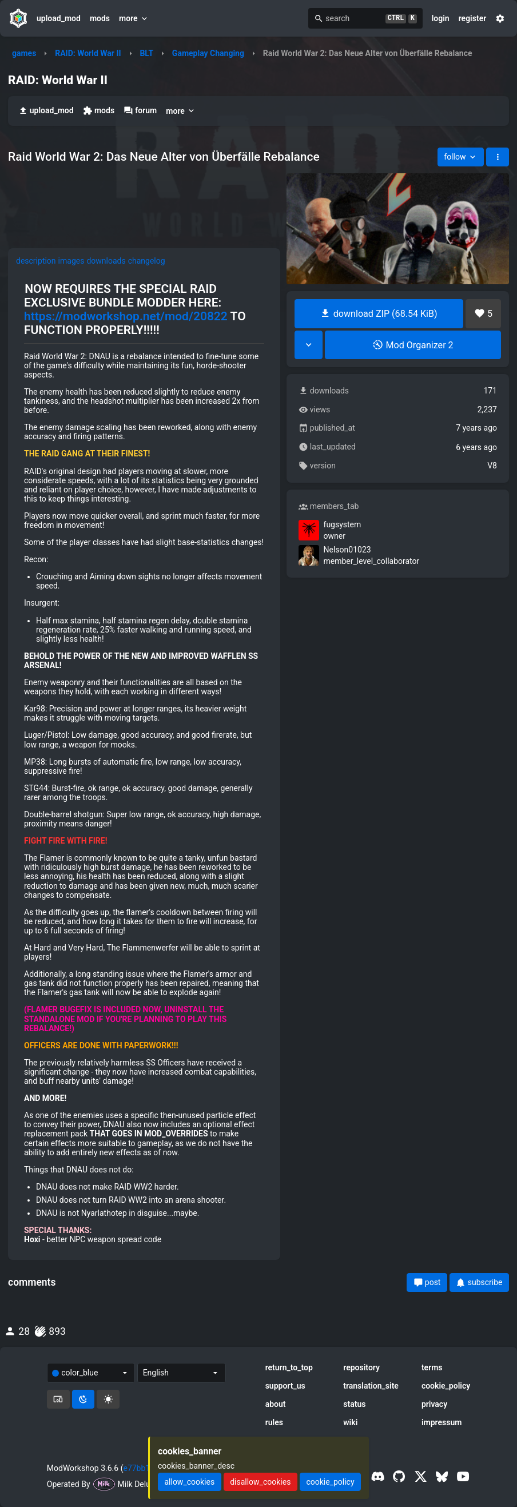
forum (140, 111)
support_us (285, 1385)
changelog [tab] (146, 260)
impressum (441, 1422)
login (441, 18)
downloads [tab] (105, 260)
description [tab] (36, 260)
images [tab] (71, 260)
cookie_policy (445, 1385)
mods (100, 18)
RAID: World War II (88, 53)
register (473, 18)
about (275, 1404)
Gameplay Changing (208, 53)
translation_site (371, 1385)
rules (274, 1422)
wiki (350, 1422)
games (24, 53)
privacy (434, 1404)
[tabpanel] (144, 762)
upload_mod (59, 18)
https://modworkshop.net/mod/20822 (126, 316)
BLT (146, 53)
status (354, 1404)
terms (432, 1367)
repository (361, 1367)
